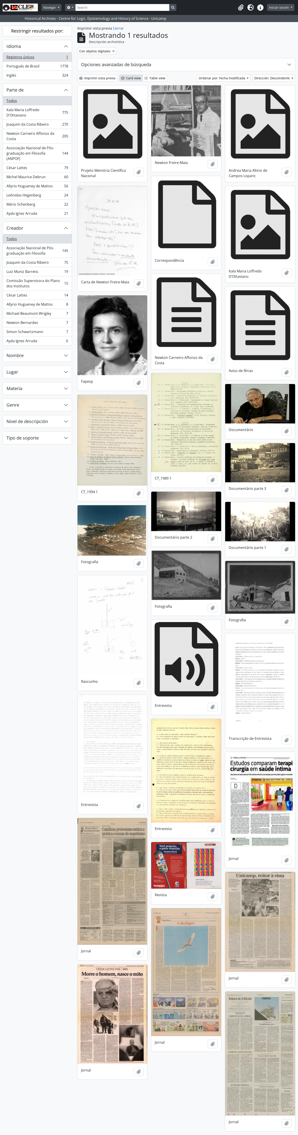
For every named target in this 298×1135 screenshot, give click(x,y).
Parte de (15, 90)
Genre (12, 405)
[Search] (122, 7)
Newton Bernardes (37, 323)
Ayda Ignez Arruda (37, 214)
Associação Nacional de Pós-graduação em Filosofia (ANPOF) (37, 153)
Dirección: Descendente (272, 78)
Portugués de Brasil (37, 67)
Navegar (50, 7)
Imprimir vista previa (97, 78)
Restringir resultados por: (37, 31)
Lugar (12, 372)
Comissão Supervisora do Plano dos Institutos (37, 283)
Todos (11, 100)
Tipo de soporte (22, 438)
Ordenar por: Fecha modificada (222, 78)
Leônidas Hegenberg (37, 196)
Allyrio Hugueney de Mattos (37, 187)
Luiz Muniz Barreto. (37, 272)
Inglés (37, 76)
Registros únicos (37, 58)
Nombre (15, 355)
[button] (241, 7)
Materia (14, 388)
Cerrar (118, 28)
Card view (131, 78)
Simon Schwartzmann (37, 332)
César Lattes (37, 168)
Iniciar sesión (279, 7)
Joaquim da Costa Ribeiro (37, 125)
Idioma (13, 46)
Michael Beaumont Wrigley (37, 314)
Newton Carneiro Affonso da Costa (37, 136)
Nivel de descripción (27, 421)
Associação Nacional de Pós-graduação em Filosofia (37, 250)
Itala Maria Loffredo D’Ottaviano (37, 112)
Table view (155, 78)
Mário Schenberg (37, 205)
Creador (14, 228)
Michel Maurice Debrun (37, 178)
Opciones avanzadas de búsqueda (116, 64)
